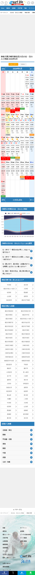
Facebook (4, 573)
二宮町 (26, 399)
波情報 (13, 8)
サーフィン (23, 528)
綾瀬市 (26, 391)
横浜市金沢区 (26, 322)
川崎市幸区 (25, 345)
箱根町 (26, 410)
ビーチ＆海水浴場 (25, 534)
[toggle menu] (32, 2)
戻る (3, 69)
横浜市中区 (25, 315)
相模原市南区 (26, 360)
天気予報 (20, 8)
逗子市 (9, 376)
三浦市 (26, 376)
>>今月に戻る (17, 200)
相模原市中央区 (9, 360)
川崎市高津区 (26, 349)
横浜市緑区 (9, 334)
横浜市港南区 (9, 330)
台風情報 (5, 541)
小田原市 (9, 372)
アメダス (5, 551)
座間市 (26, 296)
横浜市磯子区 (9, 322)
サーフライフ (4, 513)
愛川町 (9, 418)
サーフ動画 (23, 538)
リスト (23, 64)
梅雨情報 (5, 544)
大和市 (9, 383)
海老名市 (9, 387)
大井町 (26, 288)
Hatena (22, 573)
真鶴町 (9, 414)
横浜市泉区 (25, 338)
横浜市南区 (9, 318)
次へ (31, 69)
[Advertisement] (17, 33)
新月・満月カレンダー (9, 557)
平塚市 (26, 364)
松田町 (9, 292)
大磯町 (9, 399)
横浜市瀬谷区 (26, 334)
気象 (25, 8)
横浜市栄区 (9, 338)
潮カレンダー (6, 534)
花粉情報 (5, 547)
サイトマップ (6, 570)
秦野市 (9, 380)
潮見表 (8, 8)
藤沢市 (26, 368)
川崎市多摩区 (9, 353)
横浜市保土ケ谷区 (9, 288)
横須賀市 (9, 364)
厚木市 (26, 380)
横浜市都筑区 (26, 341)
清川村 (26, 285)
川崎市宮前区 (26, 353)
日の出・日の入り (8, 554)
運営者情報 (6, 566)
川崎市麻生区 (9, 357)
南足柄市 (9, 300)
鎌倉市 (9, 368)
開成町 (26, 292)
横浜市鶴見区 (9, 311)
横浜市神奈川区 (26, 311)
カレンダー (13, 64)
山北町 (9, 296)
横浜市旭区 (25, 330)
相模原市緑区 (26, 357)
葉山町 (9, 395)
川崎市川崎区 (9, 345)
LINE (30, 573)
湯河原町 (26, 414)
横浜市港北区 (9, 326)
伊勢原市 (26, 383)
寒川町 (26, 395)
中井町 (9, 285)
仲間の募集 (23, 541)
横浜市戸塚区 (26, 300)
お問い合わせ (6, 563)
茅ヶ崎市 (26, 372)
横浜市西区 (9, 315)
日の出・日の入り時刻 (17, 513)
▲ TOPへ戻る (17, 509)
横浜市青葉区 (9, 341)
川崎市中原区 (9, 349)
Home (2, 8)
